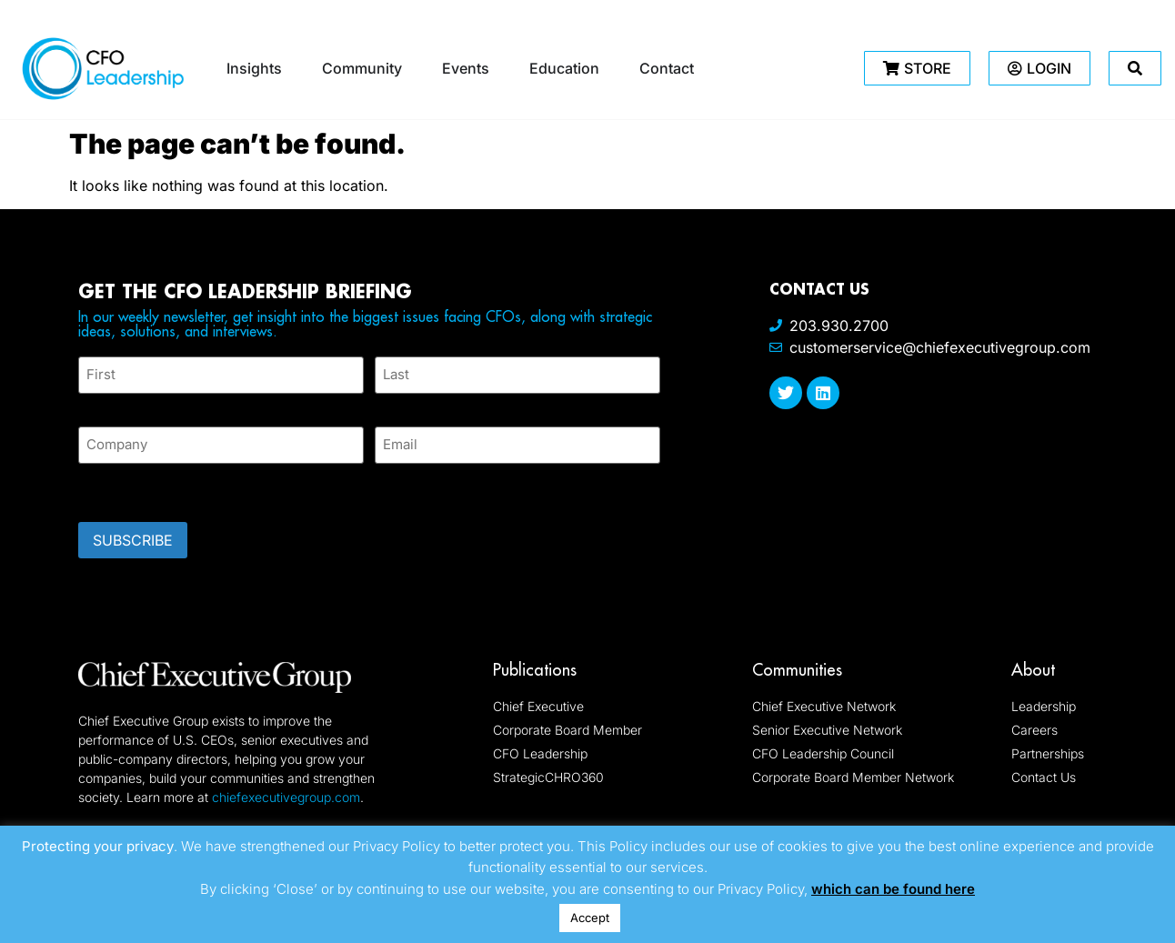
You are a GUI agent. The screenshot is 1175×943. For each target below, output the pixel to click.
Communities (797, 668)
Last (388, 404)
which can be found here (893, 889)
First (92, 404)
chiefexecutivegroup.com (286, 796)
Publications (535, 668)
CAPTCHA (114, 486)
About (1033, 668)
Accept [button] (589, 917)
